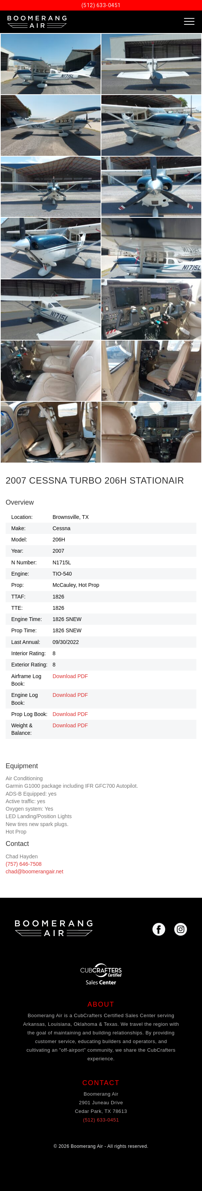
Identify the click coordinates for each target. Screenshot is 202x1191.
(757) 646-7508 (24, 864)
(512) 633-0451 (101, 5)
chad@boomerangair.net (34, 871)
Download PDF (70, 676)
